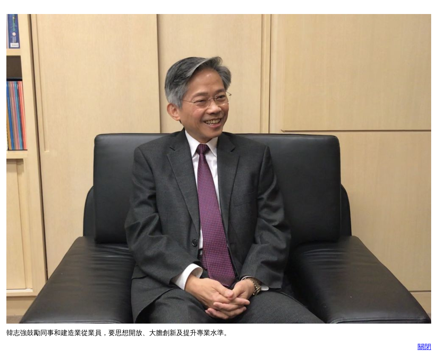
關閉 (424, 346)
